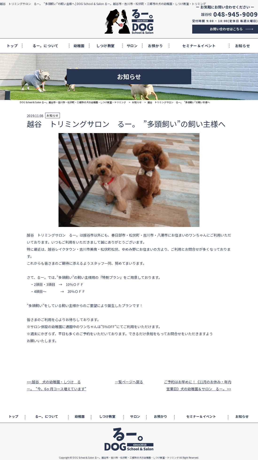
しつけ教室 (105, 45)
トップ (12, 45)
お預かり (155, 45)
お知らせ (242, 45)
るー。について (46, 45)
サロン (132, 45)
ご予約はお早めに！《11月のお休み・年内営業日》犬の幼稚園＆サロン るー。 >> (197, 385)
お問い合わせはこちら (226, 29)
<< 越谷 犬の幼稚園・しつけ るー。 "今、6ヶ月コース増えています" (56, 385)
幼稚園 (79, 45)
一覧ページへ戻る (129, 381)
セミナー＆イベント (199, 45)
